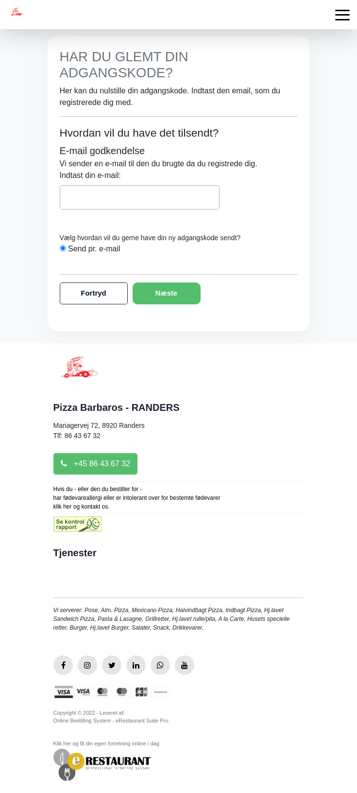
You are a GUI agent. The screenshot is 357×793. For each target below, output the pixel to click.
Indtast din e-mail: (90, 175)
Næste (166, 293)
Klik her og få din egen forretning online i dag (106, 743)
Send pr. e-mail (94, 249)
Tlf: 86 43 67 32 (77, 436)
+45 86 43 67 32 (96, 463)
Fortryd (93, 293)
